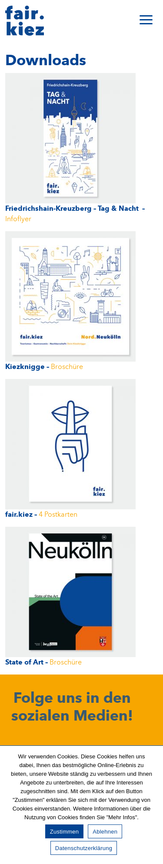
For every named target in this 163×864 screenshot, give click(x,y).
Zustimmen (64, 831)
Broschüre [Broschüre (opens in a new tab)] (67, 366)
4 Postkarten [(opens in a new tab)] (58, 514)
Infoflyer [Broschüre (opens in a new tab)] (18, 219)
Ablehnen (105, 831)
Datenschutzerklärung (83, 848)
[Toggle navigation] (146, 20)
